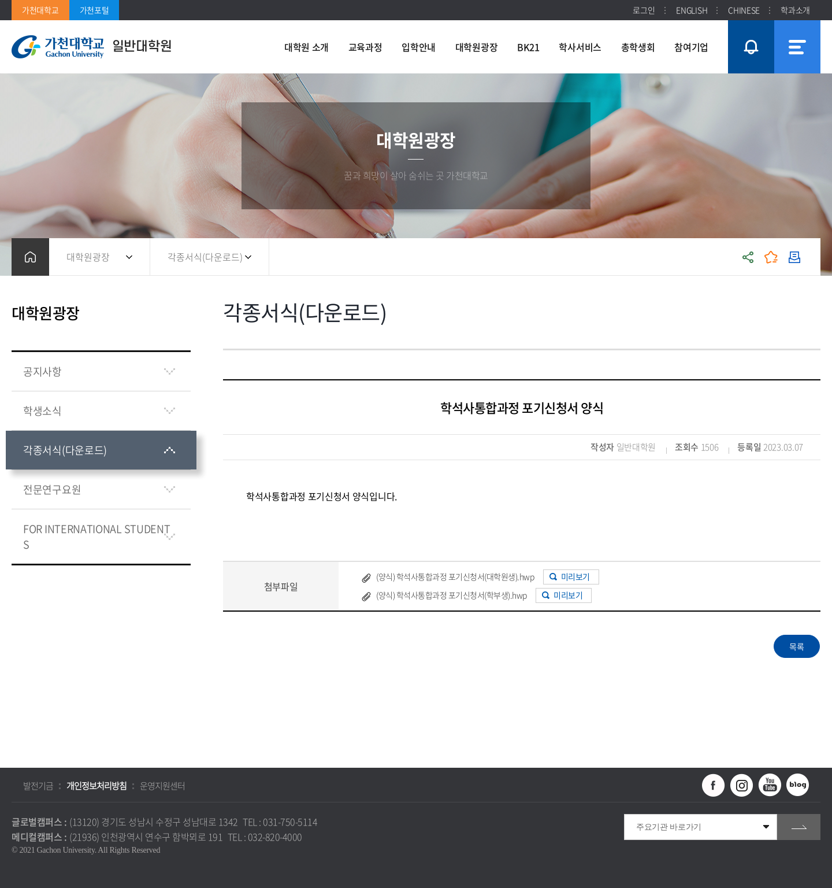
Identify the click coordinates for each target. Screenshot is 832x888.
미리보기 (575, 576)
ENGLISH (691, 10)
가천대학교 (40, 10)
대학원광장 (88, 257)
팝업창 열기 (749, 25)
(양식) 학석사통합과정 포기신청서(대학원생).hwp (455, 576)
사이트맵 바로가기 (797, 46)
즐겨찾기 (771, 257)
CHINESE (744, 10)
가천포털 (94, 10)
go (798, 827)
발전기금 (38, 785)
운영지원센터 (162, 785)
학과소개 (795, 10)
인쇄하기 (794, 257)
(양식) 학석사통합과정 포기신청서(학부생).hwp (451, 595)
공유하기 (748, 257)
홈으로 (30, 257)
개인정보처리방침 (96, 785)
